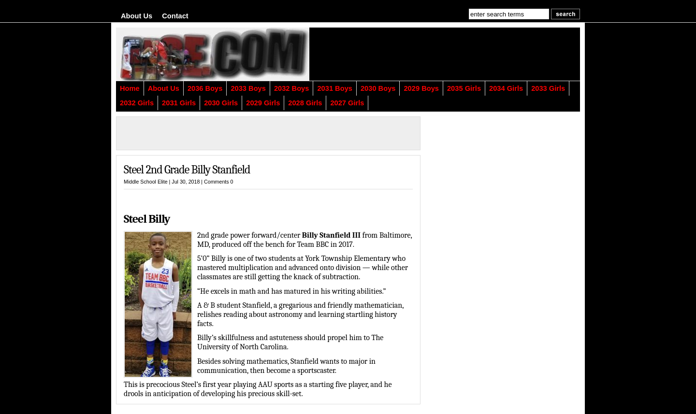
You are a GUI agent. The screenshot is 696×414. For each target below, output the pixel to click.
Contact (175, 16)
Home (130, 88)
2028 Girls (305, 103)
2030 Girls (221, 103)
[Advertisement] (461, 54)
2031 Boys (334, 88)
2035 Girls (464, 88)
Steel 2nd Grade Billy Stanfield (187, 169)
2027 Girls (347, 103)
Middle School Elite (146, 182)
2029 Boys (421, 88)
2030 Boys (378, 88)
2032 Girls (137, 103)
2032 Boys (291, 88)
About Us (136, 16)
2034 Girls (506, 88)
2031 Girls (179, 103)
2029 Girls (263, 103)
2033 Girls (548, 88)
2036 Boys (205, 88)
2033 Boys (248, 88)
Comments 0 (218, 182)
